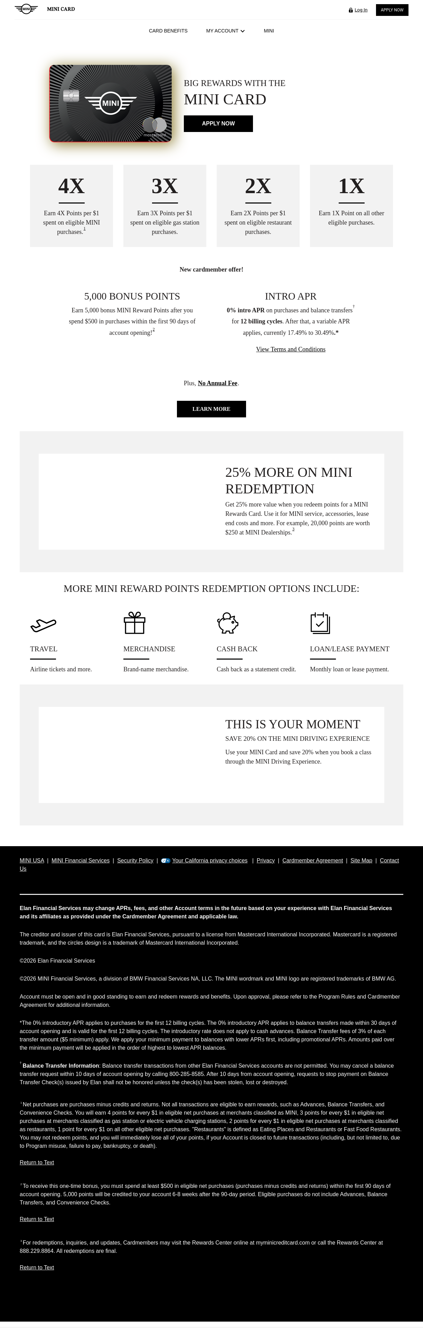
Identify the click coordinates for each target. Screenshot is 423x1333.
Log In (361, 9)
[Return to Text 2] (211, 1222)
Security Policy (135, 860)
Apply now (218, 123)
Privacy (266, 860)
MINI (269, 31)
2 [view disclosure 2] (154, 329)
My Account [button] (225, 31)
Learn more (211, 409)
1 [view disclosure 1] (85, 228)
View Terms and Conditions (291, 349)
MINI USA (32, 860)
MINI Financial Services (80, 860)
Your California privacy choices (209, 860)
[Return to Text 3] (211, 1271)
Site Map (361, 860)
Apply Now (392, 10)
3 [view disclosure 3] (293, 529)
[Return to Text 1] (211, 1166)
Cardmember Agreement (312, 860)
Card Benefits (168, 31)
